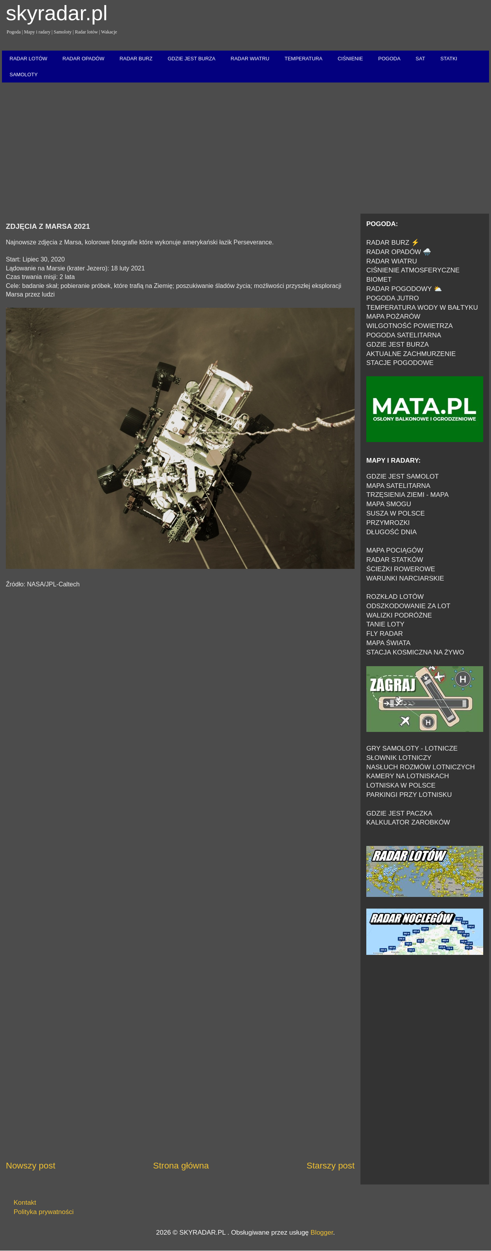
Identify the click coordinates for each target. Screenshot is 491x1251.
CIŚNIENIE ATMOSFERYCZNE (412, 270)
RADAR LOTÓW (29, 58)
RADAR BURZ (136, 58)
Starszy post (331, 1165)
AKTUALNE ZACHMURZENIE (411, 354)
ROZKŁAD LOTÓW (395, 596)
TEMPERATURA (303, 58)
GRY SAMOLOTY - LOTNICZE (411, 748)
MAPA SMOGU (388, 504)
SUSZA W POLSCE (395, 513)
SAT (420, 58)
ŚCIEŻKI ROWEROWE (400, 569)
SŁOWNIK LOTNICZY (398, 757)
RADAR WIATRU (250, 58)
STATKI (448, 58)
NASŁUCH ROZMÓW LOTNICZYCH (420, 767)
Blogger (322, 1232)
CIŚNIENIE (350, 58)
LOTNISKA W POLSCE (401, 785)
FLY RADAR (384, 633)
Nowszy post (30, 1165)
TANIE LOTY (385, 624)
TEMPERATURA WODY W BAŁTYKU (422, 307)
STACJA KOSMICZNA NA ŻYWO (415, 652)
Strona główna (181, 1165)
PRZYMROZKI (388, 522)
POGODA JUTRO (392, 298)
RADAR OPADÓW (83, 58)
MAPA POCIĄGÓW (394, 550)
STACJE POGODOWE (400, 363)
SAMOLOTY (24, 74)
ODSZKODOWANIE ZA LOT (408, 606)
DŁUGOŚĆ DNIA (391, 532)
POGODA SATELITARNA (403, 335)
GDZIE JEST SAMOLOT (402, 476)
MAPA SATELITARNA (398, 486)
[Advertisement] (245, 148)
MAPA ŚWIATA (388, 643)
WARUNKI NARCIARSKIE (405, 578)
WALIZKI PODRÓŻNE (399, 615)
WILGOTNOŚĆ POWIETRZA (409, 326)
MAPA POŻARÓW (393, 316)
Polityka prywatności (44, 1212)
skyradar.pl (57, 13)
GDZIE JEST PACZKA (399, 813)
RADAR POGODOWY (399, 289)
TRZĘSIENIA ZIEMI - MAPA (407, 494)
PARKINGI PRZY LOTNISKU (409, 794)
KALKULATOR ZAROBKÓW (408, 822)
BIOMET (379, 279)
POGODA (389, 58)
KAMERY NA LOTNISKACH (407, 776)
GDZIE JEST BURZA (191, 58)
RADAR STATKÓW (394, 559)
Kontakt (25, 1202)
